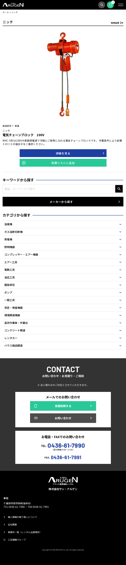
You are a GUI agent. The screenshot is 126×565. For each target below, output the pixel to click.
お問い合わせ (63, 418)
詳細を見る (63, 153)
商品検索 (101, 4)
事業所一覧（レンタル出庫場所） (25, 532)
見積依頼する (110, 4)
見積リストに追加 (63, 163)
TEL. (63, 445)
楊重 (17, 125)
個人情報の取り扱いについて (22, 517)
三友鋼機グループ (17, 539)
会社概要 (12, 524)
